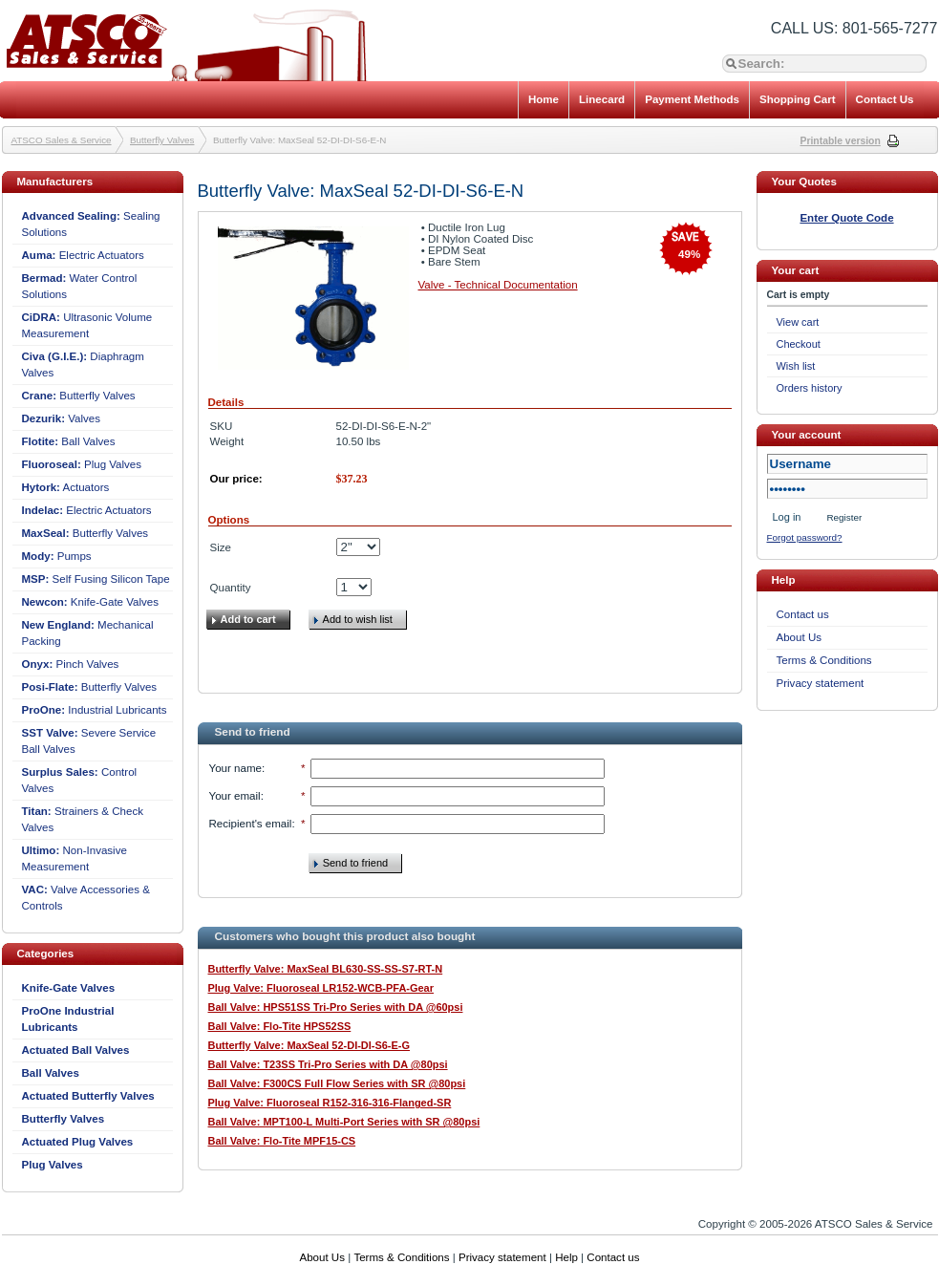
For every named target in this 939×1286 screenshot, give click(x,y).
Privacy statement (820, 683)
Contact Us (885, 99)
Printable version (840, 141)
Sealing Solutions (91, 224)
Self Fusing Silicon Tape (96, 579)
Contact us (803, 614)
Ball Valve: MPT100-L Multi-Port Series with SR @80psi (344, 1121)
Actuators (66, 487)
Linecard (602, 99)
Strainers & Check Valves (82, 819)
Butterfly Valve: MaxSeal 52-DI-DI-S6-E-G (309, 1045)
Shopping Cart (797, 99)
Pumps (57, 556)
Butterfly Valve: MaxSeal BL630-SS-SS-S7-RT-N (325, 969)
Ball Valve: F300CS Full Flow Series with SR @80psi (337, 1083)
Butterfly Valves (162, 140)
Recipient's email (250, 823)
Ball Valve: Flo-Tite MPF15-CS (282, 1141)
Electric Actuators (83, 255)
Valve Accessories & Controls (86, 897)
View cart (798, 322)
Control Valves (80, 780)
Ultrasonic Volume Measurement (87, 325)
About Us (799, 637)
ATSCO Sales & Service (61, 140)
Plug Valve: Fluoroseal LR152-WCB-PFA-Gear (321, 988)
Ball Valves (69, 441)
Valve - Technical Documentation (498, 284)
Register (844, 517)
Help (566, 1257)
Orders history (810, 388)
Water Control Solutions (80, 286)
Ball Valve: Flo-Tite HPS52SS (280, 1026)
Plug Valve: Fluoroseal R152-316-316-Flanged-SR (330, 1102)
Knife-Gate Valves (91, 602)
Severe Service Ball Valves (89, 741)
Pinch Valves (70, 664)
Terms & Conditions (824, 660)
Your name (235, 768)
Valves (61, 418)
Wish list (796, 366)
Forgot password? (805, 537)
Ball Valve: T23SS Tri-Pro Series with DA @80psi (328, 1064)
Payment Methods (692, 99)
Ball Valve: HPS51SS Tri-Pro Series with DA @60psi (335, 1007)
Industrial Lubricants (94, 710)
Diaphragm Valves (83, 364)
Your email (235, 796)
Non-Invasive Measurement (74, 858)
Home (543, 99)
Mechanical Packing (88, 633)
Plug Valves (82, 464)
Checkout (799, 344)
